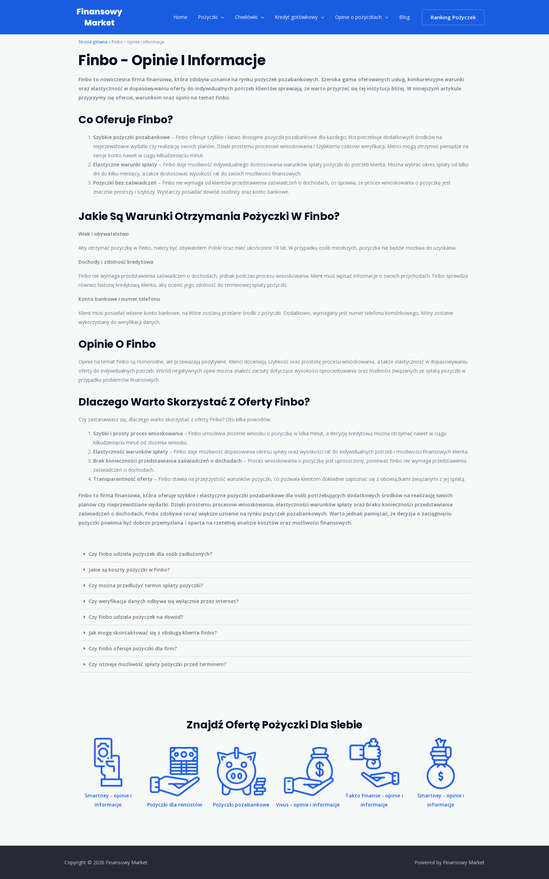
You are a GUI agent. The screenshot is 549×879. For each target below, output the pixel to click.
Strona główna (92, 41)
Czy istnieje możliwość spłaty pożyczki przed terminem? (157, 664)
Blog (404, 17)
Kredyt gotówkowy (298, 17)
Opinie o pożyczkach (359, 17)
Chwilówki (248, 17)
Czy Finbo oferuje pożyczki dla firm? (133, 648)
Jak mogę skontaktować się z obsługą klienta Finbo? (153, 632)
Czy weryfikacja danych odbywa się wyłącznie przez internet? (163, 601)
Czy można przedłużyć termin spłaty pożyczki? (146, 585)
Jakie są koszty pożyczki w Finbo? (129, 569)
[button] (274, 554)
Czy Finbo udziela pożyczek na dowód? (136, 617)
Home (184, 17)
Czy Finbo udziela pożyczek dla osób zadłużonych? (150, 554)
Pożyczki (211, 17)
